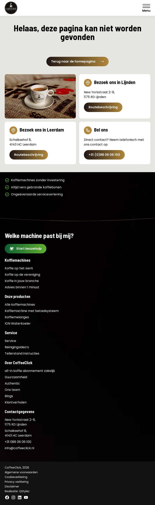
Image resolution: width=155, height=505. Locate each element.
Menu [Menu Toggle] (146, 8)
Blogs (9, 396)
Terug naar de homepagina (77, 61)
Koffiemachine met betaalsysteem (32, 311)
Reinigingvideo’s (17, 347)
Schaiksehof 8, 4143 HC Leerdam (18, 433)
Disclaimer (12, 486)
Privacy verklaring (16, 482)
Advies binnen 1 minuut (22, 287)
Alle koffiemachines (20, 304)
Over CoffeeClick (18, 363)
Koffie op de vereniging (22, 274)
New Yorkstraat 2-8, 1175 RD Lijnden (20, 422)
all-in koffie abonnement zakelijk (30, 371)
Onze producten (17, 296)
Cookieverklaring (16, 477)
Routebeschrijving (103, 107)
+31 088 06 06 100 (18, 442)
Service (11, 333)
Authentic (12, 383)
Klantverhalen (16, 402)
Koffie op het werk (19, 268)
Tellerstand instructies (22, 353)
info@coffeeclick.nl (19, 448)
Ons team (12, 389)
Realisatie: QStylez (17, 491)
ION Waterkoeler (18, 323)
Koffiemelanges (17, 317)
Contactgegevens (19, 412)
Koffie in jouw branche (22, 281)
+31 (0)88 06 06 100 (104, 154)
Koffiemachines (17, 260)
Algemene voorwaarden (21, 472)
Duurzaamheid (16, 377)
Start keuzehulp (29, 248)
